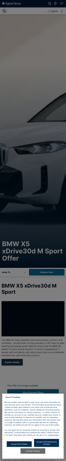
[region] (33, 426)
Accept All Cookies (19, 444)
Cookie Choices (33, 451)
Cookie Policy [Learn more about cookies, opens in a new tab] (53, 435)
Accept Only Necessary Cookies (46, 443)
